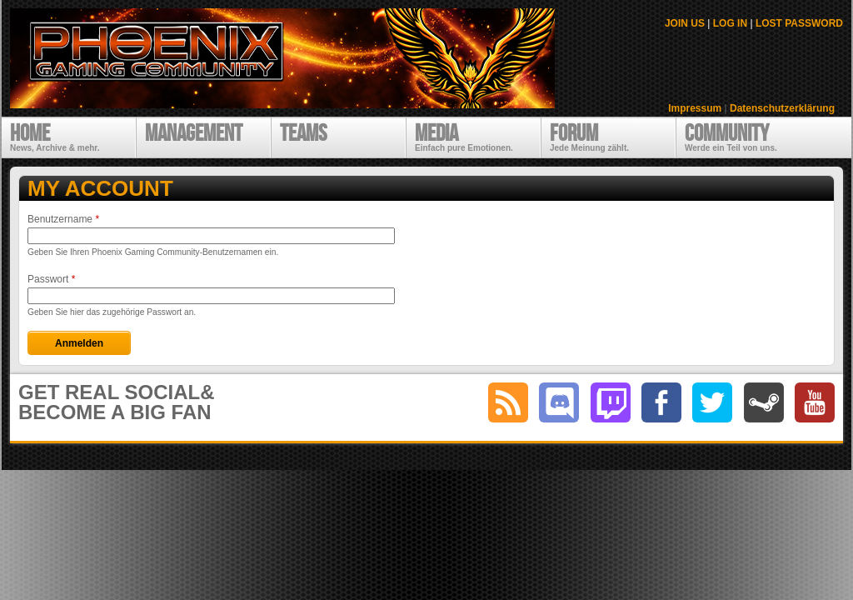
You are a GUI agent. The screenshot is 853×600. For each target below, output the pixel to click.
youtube (815, 402)
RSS (508, 402)
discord (559, 402)
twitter (712, 402)
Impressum (694, 108)
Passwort (51, 279)
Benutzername (63, 219)
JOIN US (685, 23)
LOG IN (730, 23)
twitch (611, 402)
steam (764, 402)
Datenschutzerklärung (782, 108)
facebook (661, 402)
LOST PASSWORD (799, 23)
